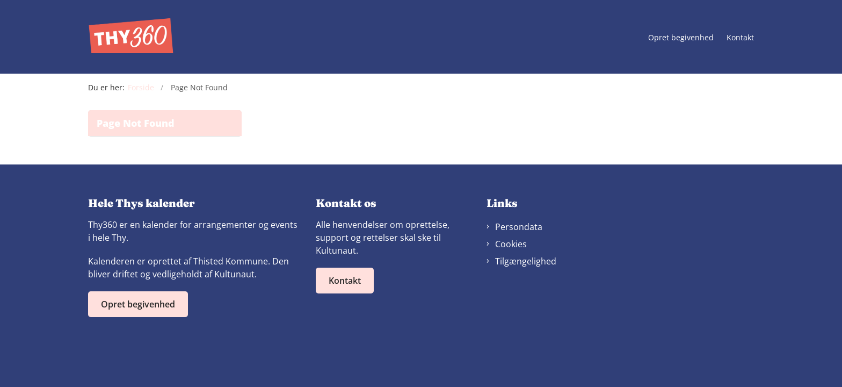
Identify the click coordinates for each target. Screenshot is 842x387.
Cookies (511, 244)
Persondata (518, 227)
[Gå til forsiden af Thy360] (131, 36)
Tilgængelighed (525, 261)
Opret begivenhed (681, 38)
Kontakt (740, 38)
